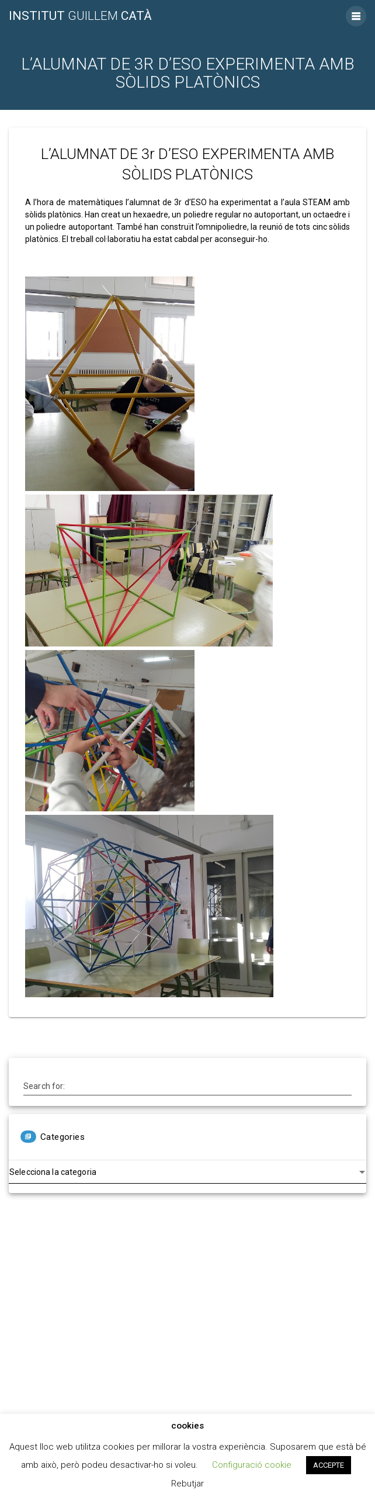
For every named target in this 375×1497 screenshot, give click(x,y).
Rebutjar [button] (187, 1483)
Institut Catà (80, 16)
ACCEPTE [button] (328, 1465)
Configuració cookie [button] (251, 1465)
